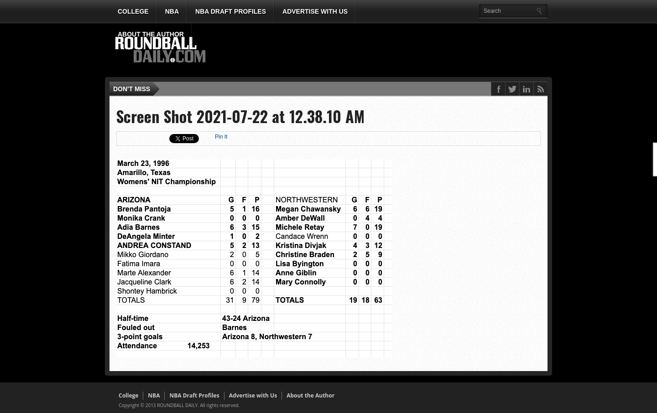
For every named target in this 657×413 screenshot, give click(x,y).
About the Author (151, 34)
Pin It (221, 137)
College (133, 11)
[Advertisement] (381, 50)
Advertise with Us (315, 11)
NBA (172, 11)
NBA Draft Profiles (230, 11)
